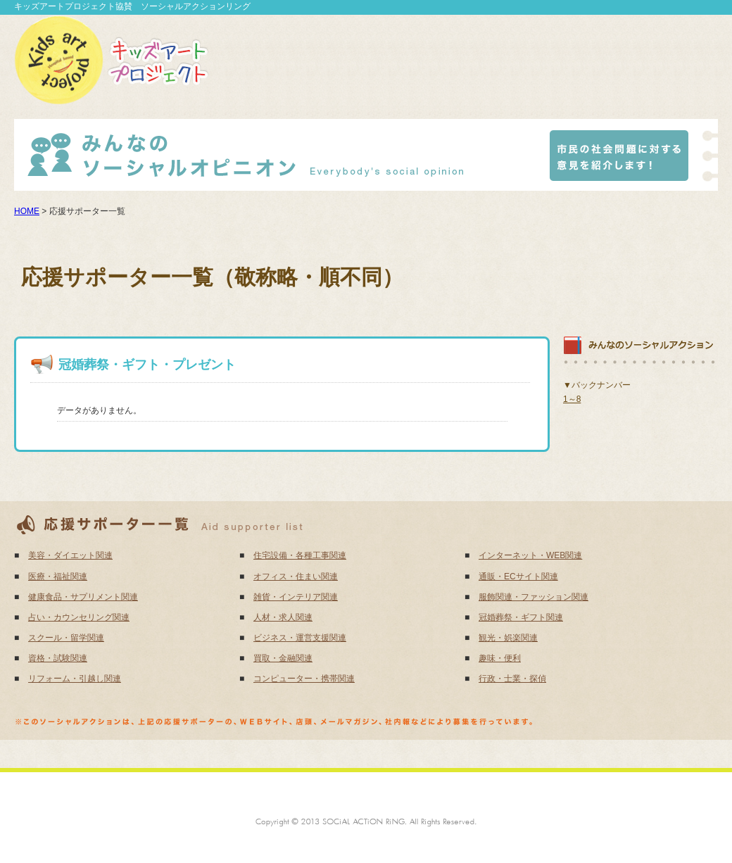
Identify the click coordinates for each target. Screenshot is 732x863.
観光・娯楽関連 (508, 638)
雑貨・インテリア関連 (295, 597)
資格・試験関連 (57, 658)
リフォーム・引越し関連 (74, 679)
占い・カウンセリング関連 (79, 617)
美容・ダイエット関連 (70, 555)
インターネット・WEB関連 (530, 555)
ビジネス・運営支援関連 (299, 638)
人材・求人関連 (283, 617)
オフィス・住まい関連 (295, 576)
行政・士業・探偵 (512, 679)
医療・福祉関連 (57, 576)
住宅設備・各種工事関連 (299, 555)
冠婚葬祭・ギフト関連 (521, 617)
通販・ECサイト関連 (518, 576)
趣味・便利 (500, 658)
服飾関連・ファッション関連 (533, 597)
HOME (26, 211)
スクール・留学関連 (66, 638)
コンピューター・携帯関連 (304, 679)
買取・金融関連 (283, 658)
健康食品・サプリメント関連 (83, 597)
